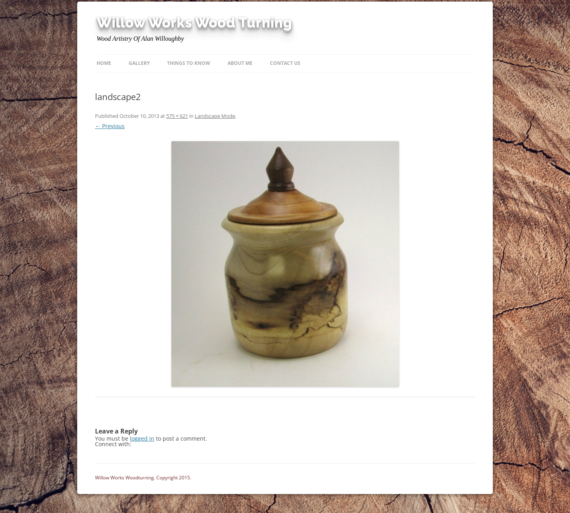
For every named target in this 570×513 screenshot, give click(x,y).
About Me (240, 63)
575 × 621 (177, 115)
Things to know (188, 63)
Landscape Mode (215, 115)
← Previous (110, 126)
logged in (142, 438)
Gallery (139, 63)
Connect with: (113, 444)
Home (104, 63)
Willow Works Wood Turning (194, 22)
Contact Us (285, 63)
